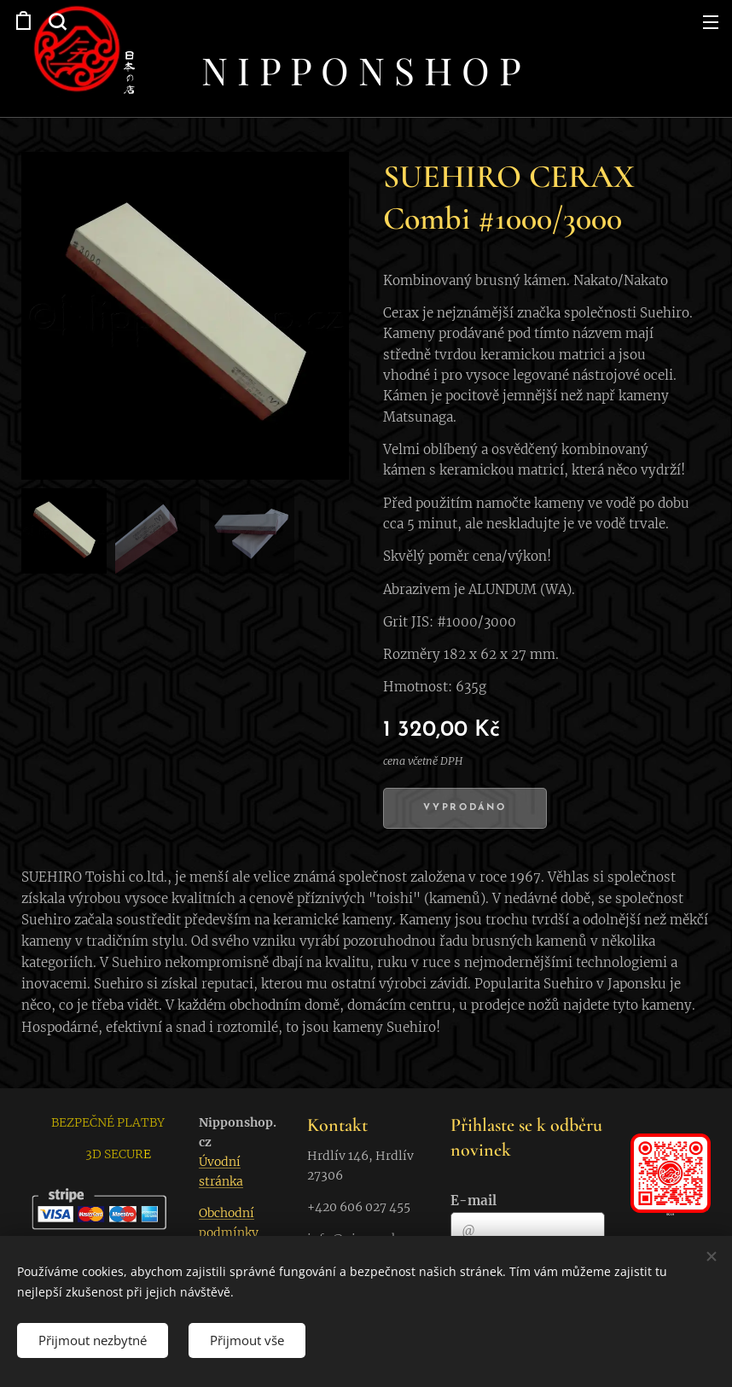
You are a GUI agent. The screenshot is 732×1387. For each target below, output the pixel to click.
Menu (710, 22)
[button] (55, 21)
